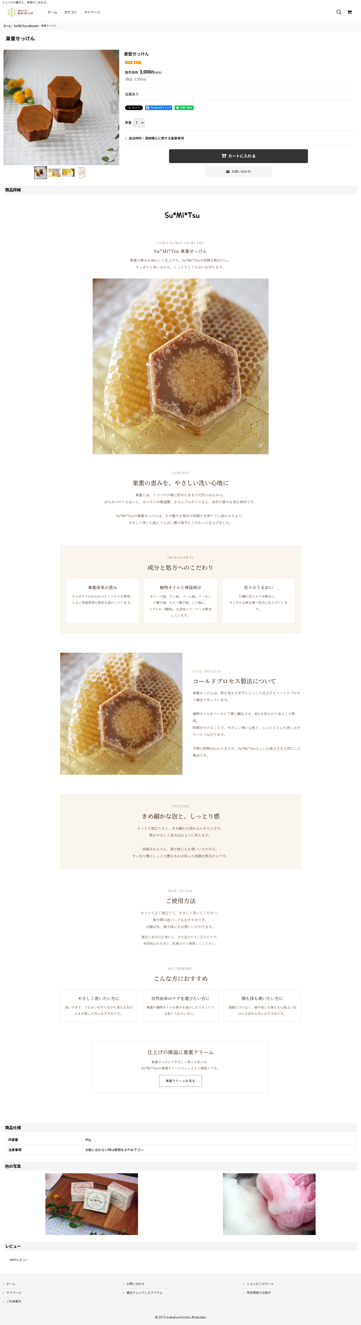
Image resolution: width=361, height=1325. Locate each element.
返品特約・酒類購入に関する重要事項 (154, 138)
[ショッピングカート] (349, 12)
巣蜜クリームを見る (180, 1080)
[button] (338, 12)
